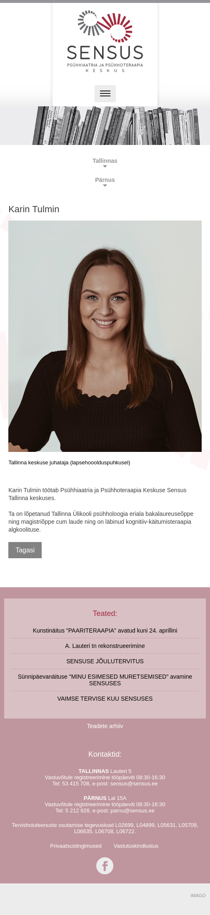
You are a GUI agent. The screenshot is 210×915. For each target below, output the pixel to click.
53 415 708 (75, 783)
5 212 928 (77, 810)
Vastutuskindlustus (136, 846)
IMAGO (198, 895)
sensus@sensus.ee (134, 783)
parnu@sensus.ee (132, 810)
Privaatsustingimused (76, 846)
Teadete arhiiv (105, 726)
